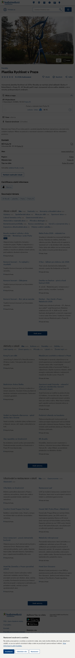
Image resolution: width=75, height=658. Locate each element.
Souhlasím (9, 651)
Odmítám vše (22, 651)
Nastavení (34, 651)
